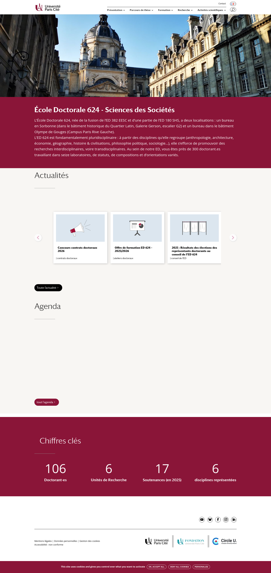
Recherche (184, 10)
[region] (135, 238)
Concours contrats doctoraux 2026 (77, 249)
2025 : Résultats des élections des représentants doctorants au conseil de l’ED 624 (194, 251)
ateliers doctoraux (123, 258)
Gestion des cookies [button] (90, 541)
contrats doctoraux (67, 258)
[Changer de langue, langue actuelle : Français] (233, 4)
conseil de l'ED (178, 258)
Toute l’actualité (46, 287)
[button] (38, 237)
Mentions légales (43, 541)
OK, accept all (156, 567)
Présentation (114, 10)
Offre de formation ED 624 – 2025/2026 (133, 249)
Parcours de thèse (140, 10)
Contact (222, 4)
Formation (164, 10)
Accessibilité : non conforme (48, 544)
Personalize (201, 567)
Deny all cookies (179, 567)
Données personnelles (65, 541)
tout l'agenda (45, 402)
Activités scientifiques (210, 10)
